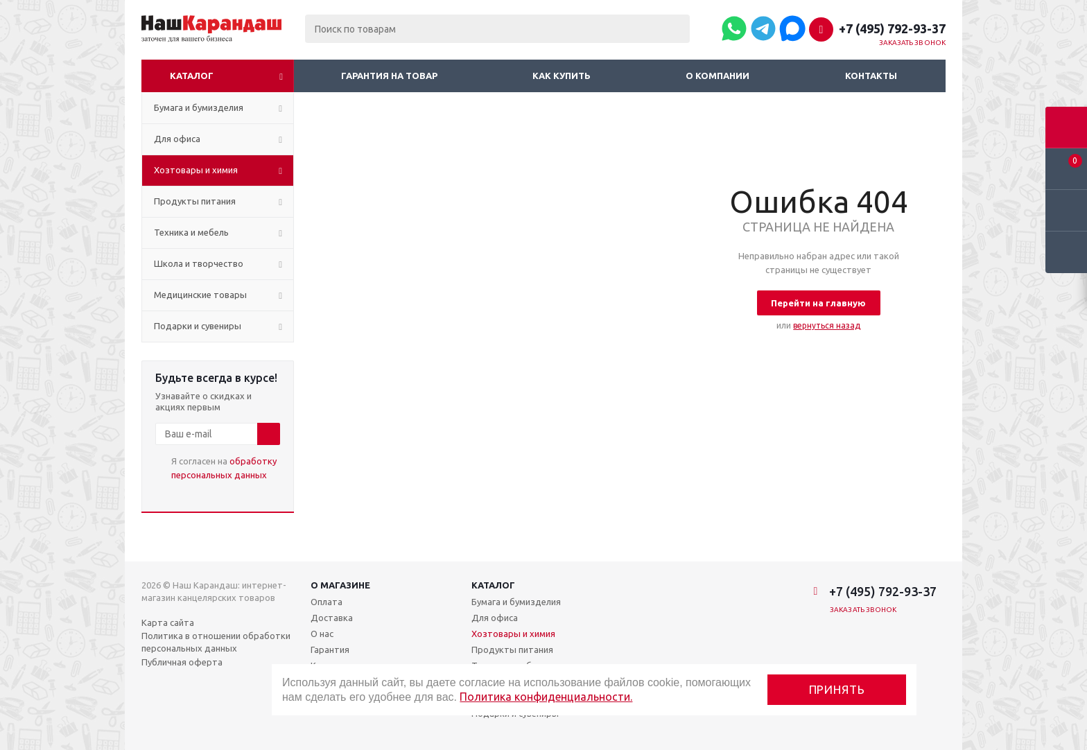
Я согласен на (224, 468)
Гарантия (330, 649)
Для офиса (494, 617)
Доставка (332, 617)
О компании (717, 75)
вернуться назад (826, 325)
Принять (837, 689)
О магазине (340, 585)
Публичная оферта (182, 662)
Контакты (871, 75)
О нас (322, 633)
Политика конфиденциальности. (546, 696)
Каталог (192, 75)
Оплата (326, 602)
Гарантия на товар (389, 75)
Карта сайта (167, 622)
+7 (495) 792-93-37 (892, 28)
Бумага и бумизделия (516, 602)
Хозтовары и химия (513, 633)
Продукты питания (512, 649)
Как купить (561, 75)
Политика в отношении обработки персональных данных (215, 642)
